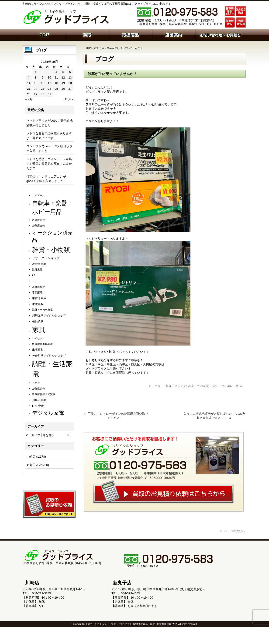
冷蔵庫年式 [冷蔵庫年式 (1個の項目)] (38, 220)
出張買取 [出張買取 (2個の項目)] (37, 349)
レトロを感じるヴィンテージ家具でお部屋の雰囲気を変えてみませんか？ (49, 163)
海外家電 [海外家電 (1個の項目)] (37, 269)
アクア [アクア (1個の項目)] (36, 382)
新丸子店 (99, 48)
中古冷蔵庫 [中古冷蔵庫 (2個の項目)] (39, 298)
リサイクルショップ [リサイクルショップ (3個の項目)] (45, 258)
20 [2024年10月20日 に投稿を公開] (70, 83)
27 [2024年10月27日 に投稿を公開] (70, 88)
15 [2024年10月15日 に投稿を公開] (35, 83)
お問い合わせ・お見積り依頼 (220, 34)
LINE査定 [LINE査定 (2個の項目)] (38, 406)
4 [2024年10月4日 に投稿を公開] (56, 72)
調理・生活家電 (198, 386)
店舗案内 (173, 34)
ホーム (44, 34)
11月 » (69, 99)
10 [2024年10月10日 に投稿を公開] (49, 77)
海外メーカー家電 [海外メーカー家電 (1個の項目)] (42, 309)
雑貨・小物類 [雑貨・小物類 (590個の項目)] (51, 249)
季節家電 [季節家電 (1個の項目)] (37, 292)
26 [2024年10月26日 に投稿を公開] (63, 88)
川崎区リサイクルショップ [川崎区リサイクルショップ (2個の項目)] (49, 315)
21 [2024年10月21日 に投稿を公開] (28, 88)
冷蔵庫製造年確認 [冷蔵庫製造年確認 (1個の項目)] (42, 344)
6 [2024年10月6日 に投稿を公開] (70, 72)
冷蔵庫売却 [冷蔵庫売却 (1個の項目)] (38, 225)
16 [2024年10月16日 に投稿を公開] (42, 83)
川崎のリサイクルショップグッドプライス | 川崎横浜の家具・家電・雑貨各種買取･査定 (131, 624)
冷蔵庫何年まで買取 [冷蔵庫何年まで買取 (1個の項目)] (43, 394)
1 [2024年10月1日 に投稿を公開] (35, 72)
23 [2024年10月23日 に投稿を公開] (42, 88)
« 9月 (29, 99)
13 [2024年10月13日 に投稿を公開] (70, 77)
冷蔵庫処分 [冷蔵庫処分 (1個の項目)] (38, 388)
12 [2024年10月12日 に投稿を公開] (63, 77)
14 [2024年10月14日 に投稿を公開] (28, 83)
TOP (88, 48)
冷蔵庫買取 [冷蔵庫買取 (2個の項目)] (39, 264)
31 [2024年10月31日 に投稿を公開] (49, 94)
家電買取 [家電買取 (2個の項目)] (37, 304)
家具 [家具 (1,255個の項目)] (39, 329)
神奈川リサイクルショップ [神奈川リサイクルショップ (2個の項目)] (49, 355)
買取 (87, 34)
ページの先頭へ (234, 531)
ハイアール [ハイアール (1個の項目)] (38, 195)
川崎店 (30, 456)
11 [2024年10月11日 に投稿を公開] (56, 77)
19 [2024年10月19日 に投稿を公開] (63, 83)
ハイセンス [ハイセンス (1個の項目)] (38, 338)
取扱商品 (130, 34)
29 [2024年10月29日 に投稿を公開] (35, 94)
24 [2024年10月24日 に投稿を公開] (49, 88)
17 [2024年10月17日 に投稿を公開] (49, 83)
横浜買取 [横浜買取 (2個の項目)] (37, 321)
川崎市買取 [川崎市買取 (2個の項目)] (39, 400)
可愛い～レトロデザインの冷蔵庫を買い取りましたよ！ (118, 416)
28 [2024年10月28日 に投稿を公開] (28, 94)
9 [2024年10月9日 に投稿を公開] (42, 77)
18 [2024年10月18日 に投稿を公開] (56, 83)
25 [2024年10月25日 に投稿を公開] (56, 88)
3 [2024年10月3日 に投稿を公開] (49, 72)
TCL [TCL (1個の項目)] (34, 281)
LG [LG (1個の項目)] (33, 275)
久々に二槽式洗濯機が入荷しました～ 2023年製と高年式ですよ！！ (214, 416)
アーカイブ (32, 435)
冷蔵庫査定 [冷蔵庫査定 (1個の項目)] (38, 286)
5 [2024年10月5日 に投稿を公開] (63, 72)
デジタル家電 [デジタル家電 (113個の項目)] (48, 413)
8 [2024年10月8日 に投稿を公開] (35, 77)
